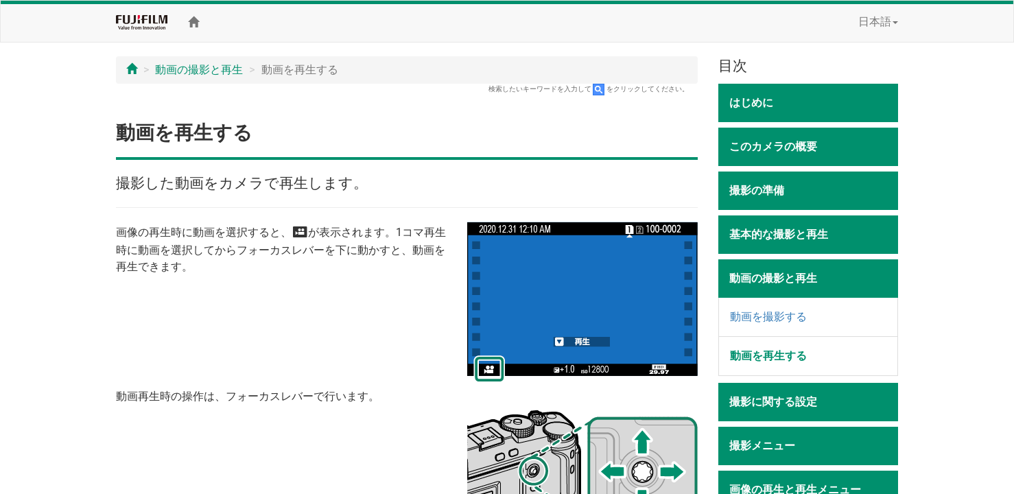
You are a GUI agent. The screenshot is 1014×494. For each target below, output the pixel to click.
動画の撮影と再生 (199, 69)
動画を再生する (768, 355)
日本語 (878, 21)
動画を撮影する (768, 316)
